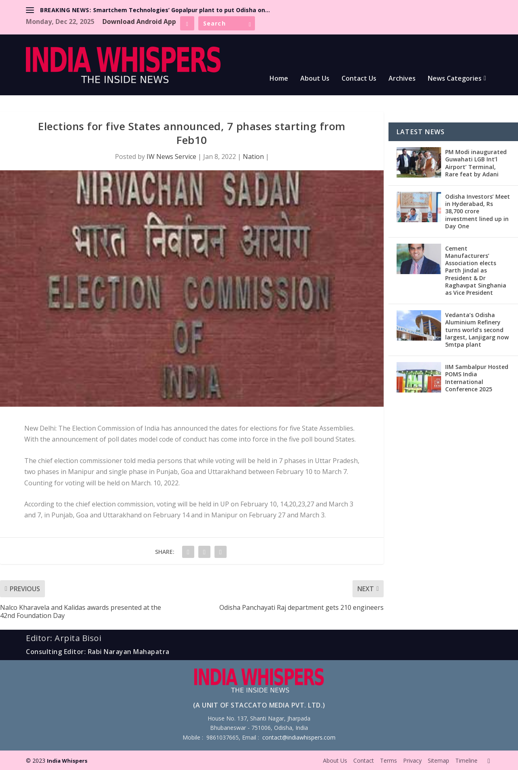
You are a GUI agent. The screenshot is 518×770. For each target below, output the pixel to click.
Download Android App (139, 21)
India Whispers (67, 760)
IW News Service (171, 156)
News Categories (455, 79)
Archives (402, 79)
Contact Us (359, 79)
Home (279, 79)
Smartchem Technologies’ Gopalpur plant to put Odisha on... (181, 10)
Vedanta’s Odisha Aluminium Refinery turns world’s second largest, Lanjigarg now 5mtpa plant (477, 329)
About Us (314, 79)
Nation (253, 156)
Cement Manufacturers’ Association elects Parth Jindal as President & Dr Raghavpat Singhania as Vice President (475, 270)
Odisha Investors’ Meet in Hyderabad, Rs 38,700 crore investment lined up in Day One (477, 211)
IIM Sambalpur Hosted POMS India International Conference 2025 (476, 378)
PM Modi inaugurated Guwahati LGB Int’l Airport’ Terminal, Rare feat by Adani (476, 163)
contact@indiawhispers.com (298, 737)
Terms (388, 760)
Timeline (466, 760)
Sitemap (438, 760)
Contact (363, 760)
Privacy (412, 760)
